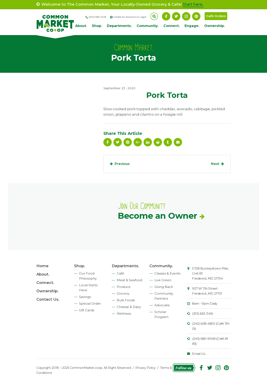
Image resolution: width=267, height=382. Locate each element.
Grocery (123, 293)
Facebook (166, 16)
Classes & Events (167, 273)
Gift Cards (86, 310)
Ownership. (214, 26)
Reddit (158, 142)
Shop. (97, 26)
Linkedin (148, 142)
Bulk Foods (126, 300)
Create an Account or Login (129, 16)
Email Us (198, 354)
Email (178, 142)
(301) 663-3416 (202, 314)
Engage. (192, 26)
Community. (147, 26)
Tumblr (168, 142)
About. (81, 26)
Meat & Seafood (129, 280)
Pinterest (196, 16)
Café (120, 273)
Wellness (124, 314)
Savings (85, 297)
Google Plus (138, 142)
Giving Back (163, 287)
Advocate (162, 305)
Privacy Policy (145, 368)
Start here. (193, 4)
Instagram (186, 16)
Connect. (171, 26)
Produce (124, 287)
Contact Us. (47, 299)
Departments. (119, 26)
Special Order (90, 303)
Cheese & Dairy (129, 307)
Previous (122, 164)
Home (42, 266)
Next (215, 164)
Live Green (162, 280)
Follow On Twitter (176, 16)
